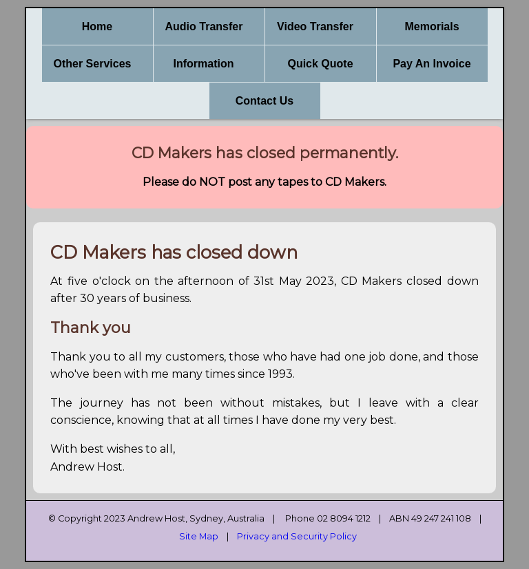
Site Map (198, 536)
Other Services (93, 63)
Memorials (431, 26)
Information (204, 63)
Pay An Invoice (431, 63)
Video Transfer (315, 26)
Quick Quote (320, 63)
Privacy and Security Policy (297, 536)
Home (97, 26)
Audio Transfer (204, 26)
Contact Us (264, 101)
